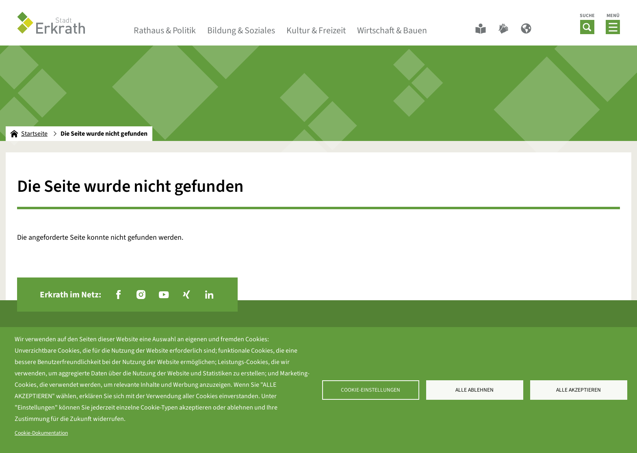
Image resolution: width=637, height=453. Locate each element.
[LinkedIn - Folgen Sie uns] (209, 294)
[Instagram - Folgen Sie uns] (141, 294)
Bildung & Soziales (241, 30)
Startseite (29, 133)
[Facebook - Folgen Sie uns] (118, 294)
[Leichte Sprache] (480, 28)
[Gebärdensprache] (503, 28)
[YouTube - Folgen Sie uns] (163, 294)
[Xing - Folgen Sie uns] (186, 294)
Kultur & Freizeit (316, 30)
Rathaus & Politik (165, 30)
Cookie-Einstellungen (370, 390)
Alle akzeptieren (578, 390)
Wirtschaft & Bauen (392, 30)
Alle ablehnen (474, 390)
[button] (587, 27)
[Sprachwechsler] (526, 28)
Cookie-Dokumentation (41, 433)
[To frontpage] (51, 22)
